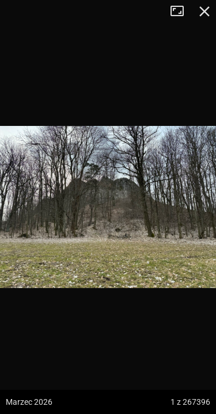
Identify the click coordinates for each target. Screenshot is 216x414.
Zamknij (204, 11)
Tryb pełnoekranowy (181, 11)
